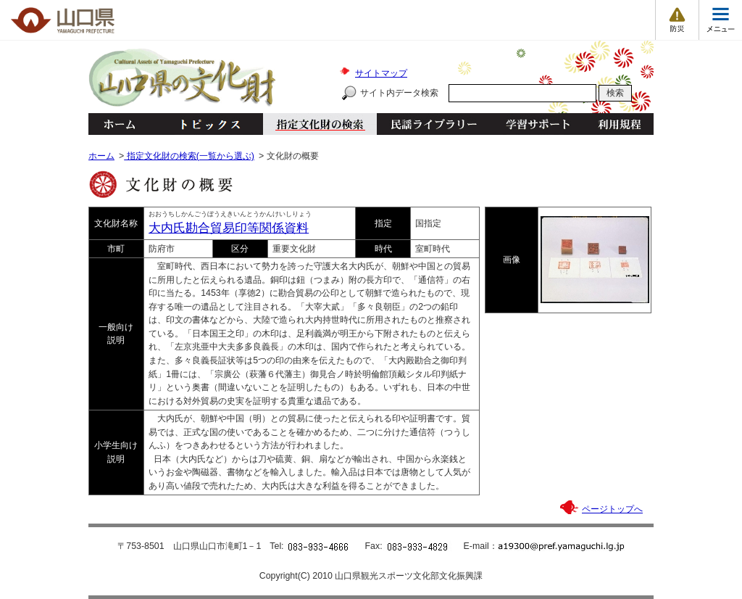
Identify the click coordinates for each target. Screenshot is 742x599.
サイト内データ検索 (399, 93)
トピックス (206, 124)
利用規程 (619, 124)
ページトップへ (612, 509)
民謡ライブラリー (434, 124)
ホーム (118, 124)
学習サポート (538, 124)
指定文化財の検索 (320, 124)
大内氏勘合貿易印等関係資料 (229, 228)
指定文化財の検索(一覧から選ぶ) (189, 156)
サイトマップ (381, 73)
